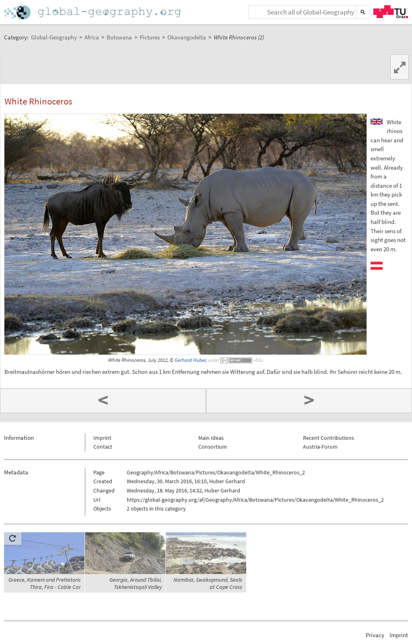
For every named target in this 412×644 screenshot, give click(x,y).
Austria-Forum (320, 446)
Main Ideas (211, 437)
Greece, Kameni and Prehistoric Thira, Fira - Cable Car (44, 583)
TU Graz (390, 11)
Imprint (102, 437)
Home (93, 12)
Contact (102, 446)
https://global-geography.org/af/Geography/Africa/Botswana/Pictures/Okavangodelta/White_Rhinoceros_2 (255, 499)
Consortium (212, 446)
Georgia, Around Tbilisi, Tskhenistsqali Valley (135, 583)
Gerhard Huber (190, 360)
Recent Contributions (328, 437)
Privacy (375, 635)
